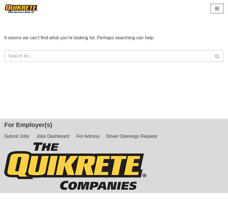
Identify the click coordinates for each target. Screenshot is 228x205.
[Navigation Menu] (217, 8)
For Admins (87, 136)
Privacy (183, 198)
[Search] (107, 56)
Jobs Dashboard (53, 136)
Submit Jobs (16, 136)
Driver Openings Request (131, 136)
